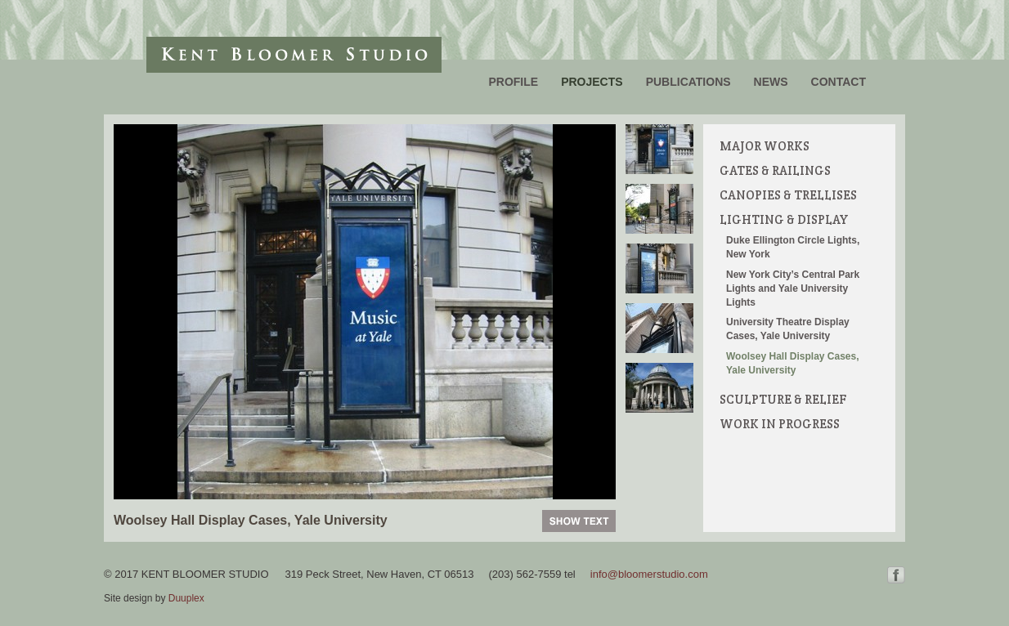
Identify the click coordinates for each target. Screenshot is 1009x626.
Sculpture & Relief (783, 399)
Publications (688, 81)
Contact (838, 81)
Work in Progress (780, 423)
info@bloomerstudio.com (649, 574)
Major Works (764, 146)
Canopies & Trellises (788, 195)
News (771, 81)
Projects (591, 81)
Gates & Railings (775, 170)
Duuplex (186, 598)
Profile (513, 81)
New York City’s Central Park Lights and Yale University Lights (792, 288)
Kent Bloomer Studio (294, 55)
